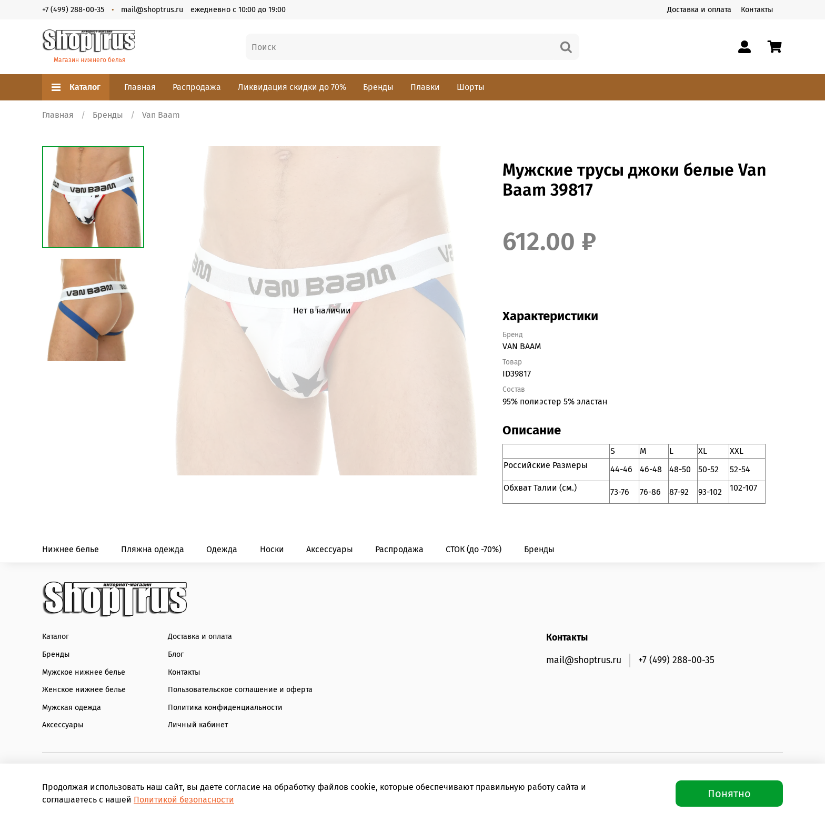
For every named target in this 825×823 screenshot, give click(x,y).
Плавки (425, 87)
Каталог (75, 87)
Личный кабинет (198, 724)
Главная (140, 87)
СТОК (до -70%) (473, 549)
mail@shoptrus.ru (152, 9)
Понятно (729, 793)
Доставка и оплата (699, 9)
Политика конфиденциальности (225, 707)
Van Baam (161, 115)
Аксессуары (329, 549)
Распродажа (197, 87)
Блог (176, 654)
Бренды (378, 87)
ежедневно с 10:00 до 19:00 (238, 9)
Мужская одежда (71, 707)
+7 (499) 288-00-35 (73, 9)
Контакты (757, 9)
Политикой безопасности (184, 800)
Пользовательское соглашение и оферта (240, 689)
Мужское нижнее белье (83, 672)
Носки (272, 549)
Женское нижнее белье (84, 689)
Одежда (221, 549)
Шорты (471, 87)
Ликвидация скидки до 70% (292, 87)
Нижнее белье (70, 549)
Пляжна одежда (152, 549)
